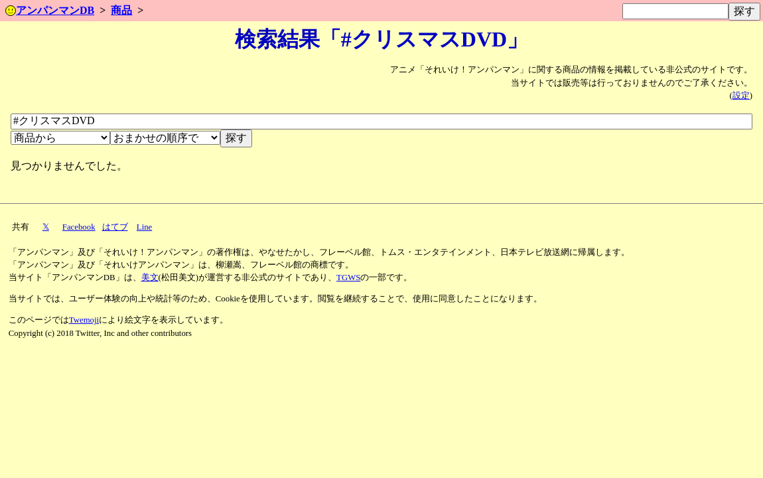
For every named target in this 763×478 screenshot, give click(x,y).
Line (144, 227)
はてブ (115, 227)
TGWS (348, 277)
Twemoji (84, 320)
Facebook (79, 227)
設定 (741, 95)
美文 (150, 277)
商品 (121, 10)
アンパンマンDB (49, 10)
